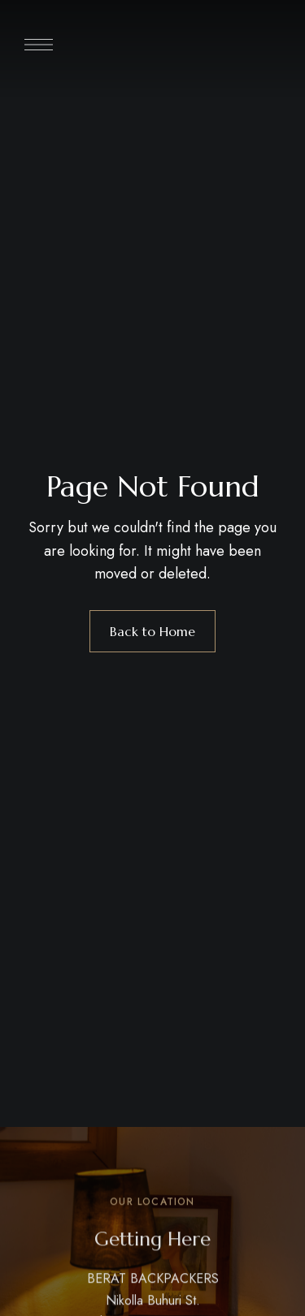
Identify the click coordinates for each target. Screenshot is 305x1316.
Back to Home (152, 631)
